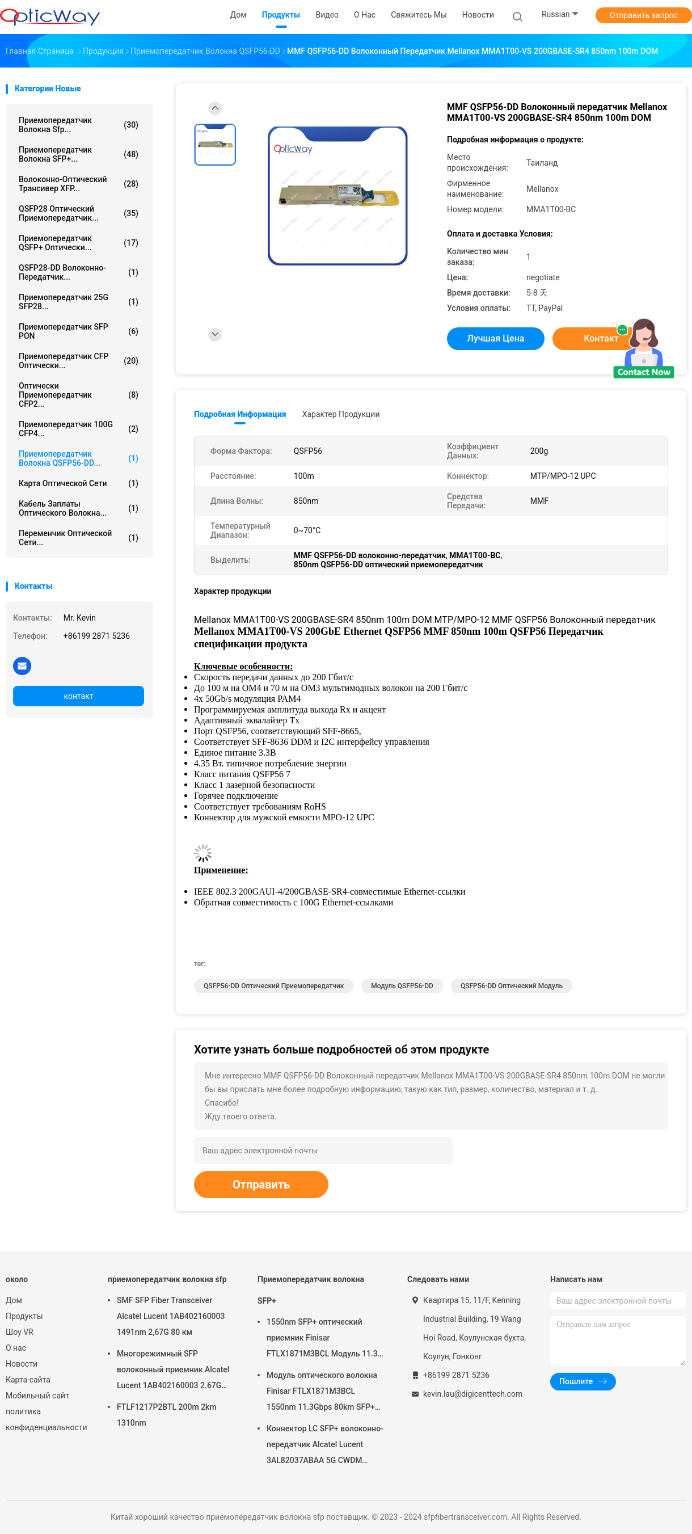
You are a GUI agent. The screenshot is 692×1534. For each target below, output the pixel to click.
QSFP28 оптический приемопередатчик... (78, 213)
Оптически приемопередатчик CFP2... (78, 394)
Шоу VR (19, 1332)
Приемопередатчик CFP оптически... (78, 361)
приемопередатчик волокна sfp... (78, 125)
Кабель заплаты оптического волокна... (78, 508)
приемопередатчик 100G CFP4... (78, 429)
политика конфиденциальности (45, 1419)
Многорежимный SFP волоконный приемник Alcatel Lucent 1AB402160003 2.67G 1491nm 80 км (173, 1371)
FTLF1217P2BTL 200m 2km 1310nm (167, 1414)
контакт (78, 696)
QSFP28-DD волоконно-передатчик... (78, 272)
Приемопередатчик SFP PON (78, 331)
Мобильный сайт (37, 1395)
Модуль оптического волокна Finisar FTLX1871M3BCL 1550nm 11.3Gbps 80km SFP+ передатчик (322, 1393)
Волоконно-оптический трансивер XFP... (78, 184)
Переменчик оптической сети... (78, 538)
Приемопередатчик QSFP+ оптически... (78, 243)
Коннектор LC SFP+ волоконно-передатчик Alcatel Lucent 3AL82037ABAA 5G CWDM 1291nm (325, 1446)
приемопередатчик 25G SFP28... (78, 302)
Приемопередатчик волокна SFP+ (311, 1290)
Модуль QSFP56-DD (402, 986)
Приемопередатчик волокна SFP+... (78, 154)
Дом (14, 1300)
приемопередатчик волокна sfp (167, 1279)
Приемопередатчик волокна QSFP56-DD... (78, 458)
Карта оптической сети (78, 483)
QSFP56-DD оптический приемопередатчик (274, 986)
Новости (21, 1363)
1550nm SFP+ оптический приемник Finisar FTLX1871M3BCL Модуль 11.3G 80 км (325, 1339)
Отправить (261, 1184)
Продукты (24, 1316)
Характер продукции (341, 414)
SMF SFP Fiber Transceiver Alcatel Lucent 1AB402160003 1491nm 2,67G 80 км (171, 1316)
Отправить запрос (644, 15)
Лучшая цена (496, 338)
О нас (16, 1347)
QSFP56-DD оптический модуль (512, 986)
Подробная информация (240, 414)
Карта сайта (28, 1379)
